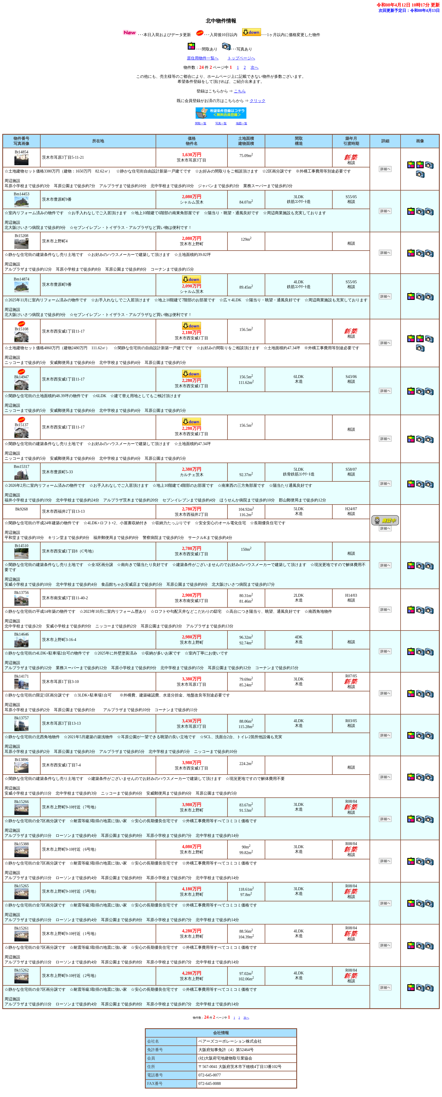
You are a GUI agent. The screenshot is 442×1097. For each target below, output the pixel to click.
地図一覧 (241, 123)
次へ (254, 67)
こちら (240, 91)
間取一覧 (200, 123)
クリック (258, 101)
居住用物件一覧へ (202, 58)
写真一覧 (221, 123)
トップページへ (241, 58)
